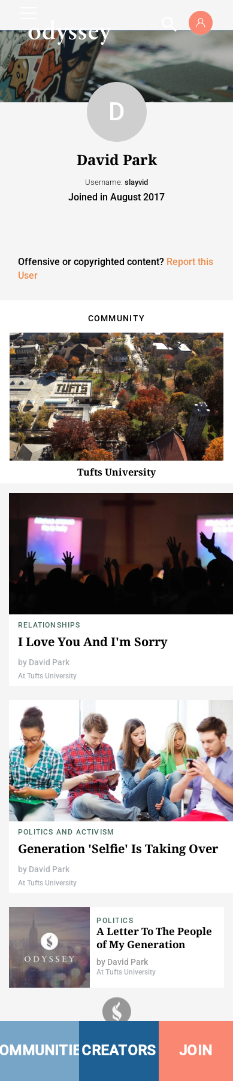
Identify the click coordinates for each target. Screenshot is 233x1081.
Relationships (49, 625)
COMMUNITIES (39, 1050)
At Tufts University (47, 676)
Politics (115, 920)
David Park (49, 662)
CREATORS (118, 1050)
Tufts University (116, 472)
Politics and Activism (66, 832)
